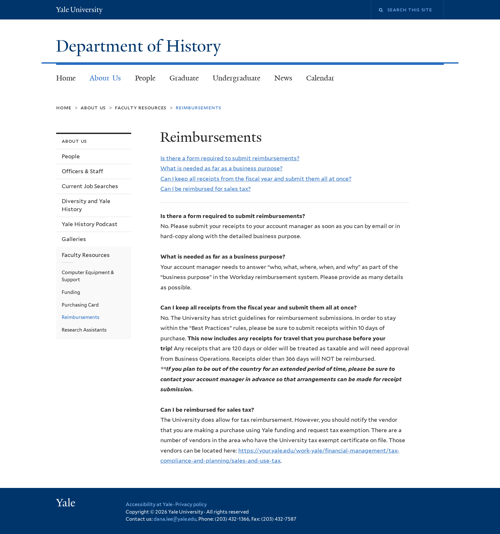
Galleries (74, 239)
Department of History (140, 46)
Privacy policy (191, 504)
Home (66, 78)
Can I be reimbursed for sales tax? (205, 189)
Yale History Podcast (90, 224)
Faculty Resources (141, 107)
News (283, 78)
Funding (71, 292)
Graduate (184, 78)
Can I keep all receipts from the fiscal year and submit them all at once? (255, 179)
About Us (105, 78)
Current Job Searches (90, 186)
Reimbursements (80, 317)
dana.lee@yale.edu (175, 519)
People (145, 78)
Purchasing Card (80, 305)
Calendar (320, 78)
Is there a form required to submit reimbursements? (229, 158)
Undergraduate (236, 78)
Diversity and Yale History (86, 205)
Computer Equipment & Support (88, 276)
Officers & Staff (82, 171)
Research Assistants (84, 330)
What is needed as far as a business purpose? (221, 168)
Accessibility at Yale (149, 504)
